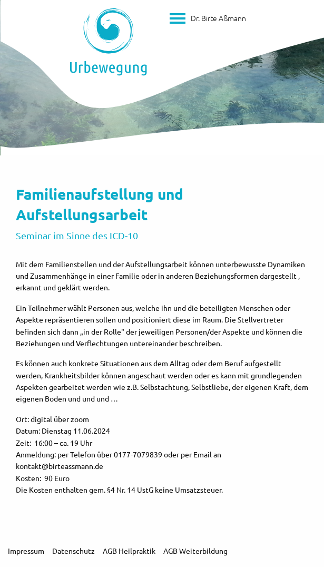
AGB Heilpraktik (129, 550)
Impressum (26, 550)
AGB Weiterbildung (195, 550)
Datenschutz (73, 550)
